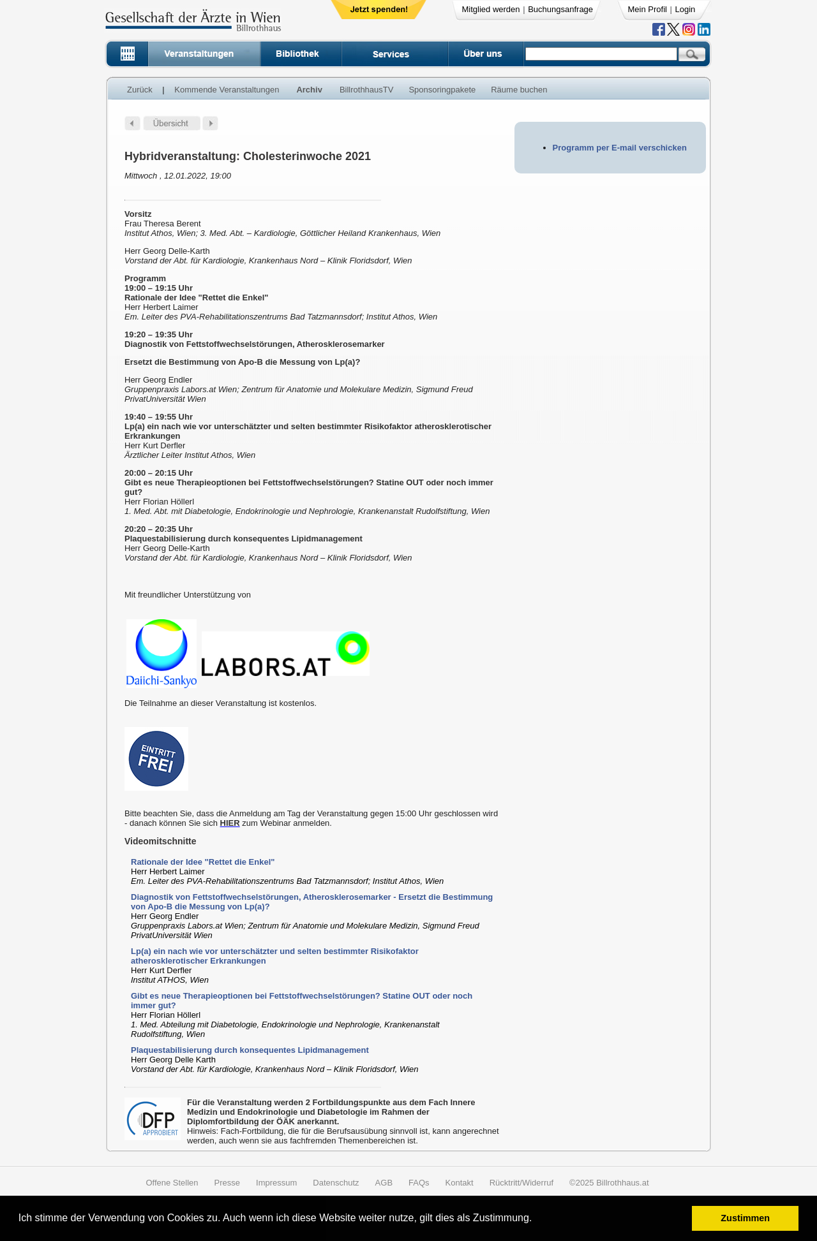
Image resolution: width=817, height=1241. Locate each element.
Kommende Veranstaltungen (226, 89)
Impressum (276, 1182)
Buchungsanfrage (560, 9)
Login (685, 9)
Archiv (309, 89)
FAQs (419, 1182)
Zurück (140, 89)
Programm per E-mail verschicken (620, 147)
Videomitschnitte (160, 841)
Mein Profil (647, 9)
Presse (227, 1182)
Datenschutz (336, 1182)
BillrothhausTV (367, 89)
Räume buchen (519, 89)
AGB (384, 1182)
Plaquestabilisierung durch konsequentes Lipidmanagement (250, 1050)
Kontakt (460, 1182)
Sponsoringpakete (442, 89)
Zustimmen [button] (745, 1218)
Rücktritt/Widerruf (521, 1182)
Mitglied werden (491, 9)
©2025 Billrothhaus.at (609, 1182)
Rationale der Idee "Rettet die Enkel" (202, 862)
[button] (536, 1219)
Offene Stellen (172, 1182)
